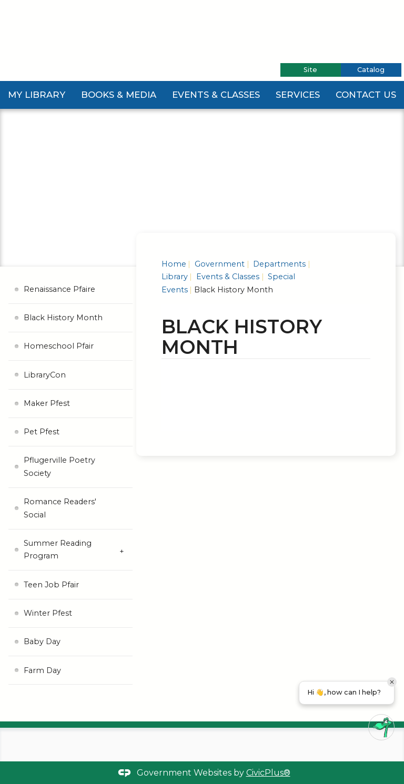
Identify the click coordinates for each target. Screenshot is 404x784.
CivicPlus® (268, 773)
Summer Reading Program (58, 549)
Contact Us (366, 94)
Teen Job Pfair (51, 584)
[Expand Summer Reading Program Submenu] (122, 550)
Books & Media (118, 94)
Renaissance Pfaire (59, 289)
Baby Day (42, 641)
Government (219, 264)
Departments (278, 264)
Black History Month (63, 317)
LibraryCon (45, 375)
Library (174, 276)
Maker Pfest (47, 403)
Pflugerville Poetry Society (59, 466)
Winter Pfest (48, 613)
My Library (36, 94)
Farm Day (42, 670)
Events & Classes (216, 94)
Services (299, 94)
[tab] (310, 70)
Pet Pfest (41, 431)
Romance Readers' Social (60, 508)
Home (173, 264)
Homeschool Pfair (59, 346)
